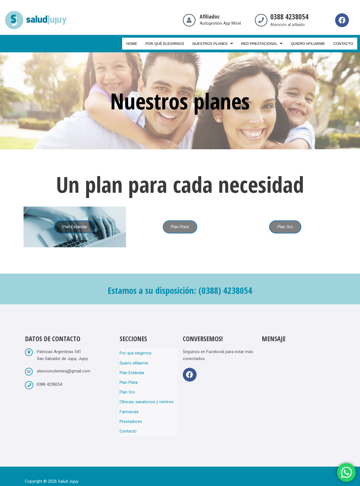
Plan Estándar (132, 370)
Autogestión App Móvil (220, 23)
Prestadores (131, 413)
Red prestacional (262, 44)
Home (131, 44)
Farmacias (129, 404)
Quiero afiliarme (308, 44)
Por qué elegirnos (164, 44)
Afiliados (209, 16)
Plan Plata (129, 378)
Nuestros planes (212, 44)
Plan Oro (127, 387)
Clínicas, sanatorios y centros (147, 396)
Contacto (343, 44)
